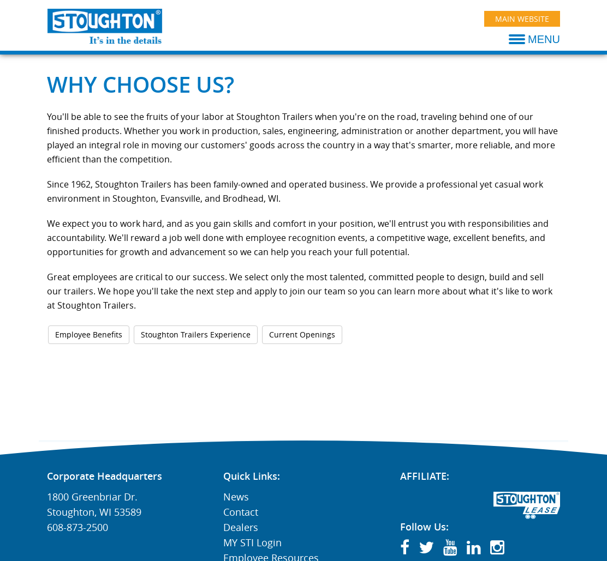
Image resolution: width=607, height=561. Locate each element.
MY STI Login (252, 542)
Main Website (522, 19)
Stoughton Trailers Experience (196, 334)
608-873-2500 (77, 527)
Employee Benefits (88, 334)
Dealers (240, 527)
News (236, 496)
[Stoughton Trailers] (105, 26)
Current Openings (302, 334)
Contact (240, 511)
